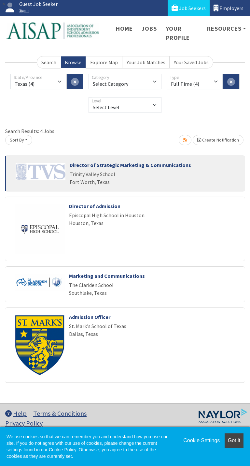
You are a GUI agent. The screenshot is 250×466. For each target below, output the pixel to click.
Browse (73, 62)
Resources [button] (224, 28)
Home (124, 28)
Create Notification (218, 140)
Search (48, 62)
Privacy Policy (24, 423)
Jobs (149, 28)
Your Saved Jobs (191, 62)
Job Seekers (189, 8)
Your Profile (178, 33)
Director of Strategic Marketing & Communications (130, 165)
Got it (234, 440)
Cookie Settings (201, 440)
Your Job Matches (146, 62)
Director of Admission (94, 206)
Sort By (17, 140)
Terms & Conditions (60, 413)
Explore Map (104, 62)
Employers (228, 8)
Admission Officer (89, 317)
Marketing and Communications (107, 276)
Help (16, 413)
